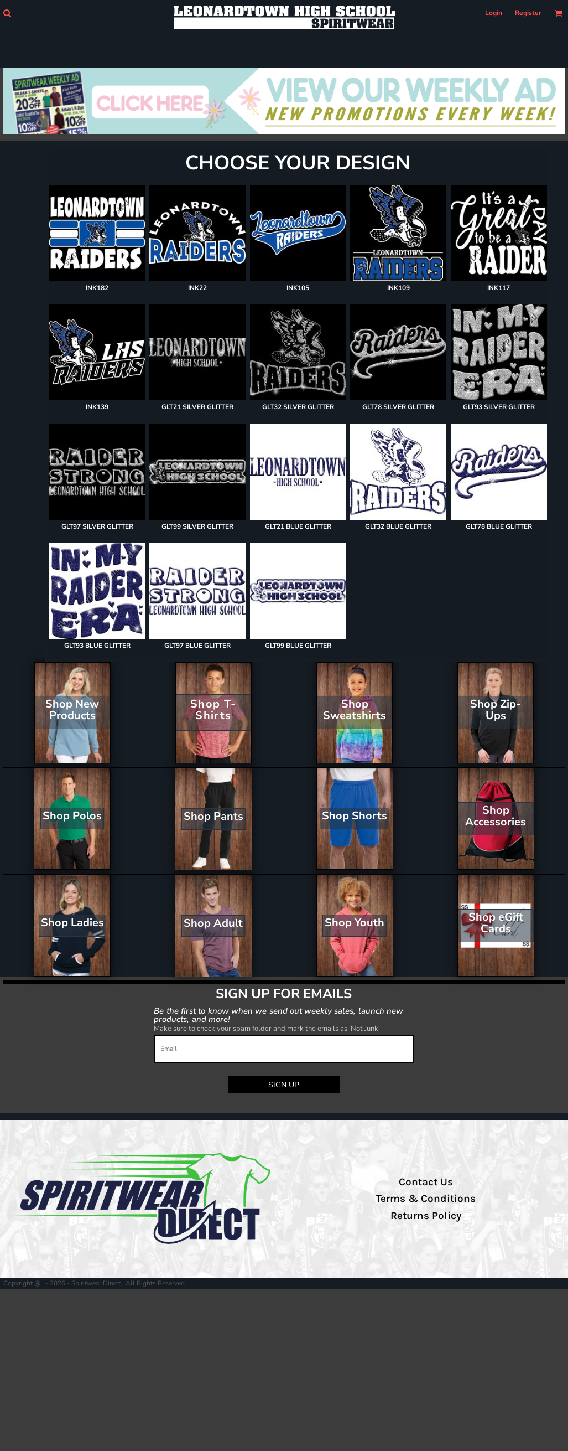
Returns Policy (425, 1216)
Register (528, 12)
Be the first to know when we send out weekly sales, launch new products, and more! (278, 1014)
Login (493, 12)
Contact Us (426, 1182)
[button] (7, 13)
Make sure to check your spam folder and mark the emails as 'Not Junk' (267, 1029)
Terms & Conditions (426, 1198)
